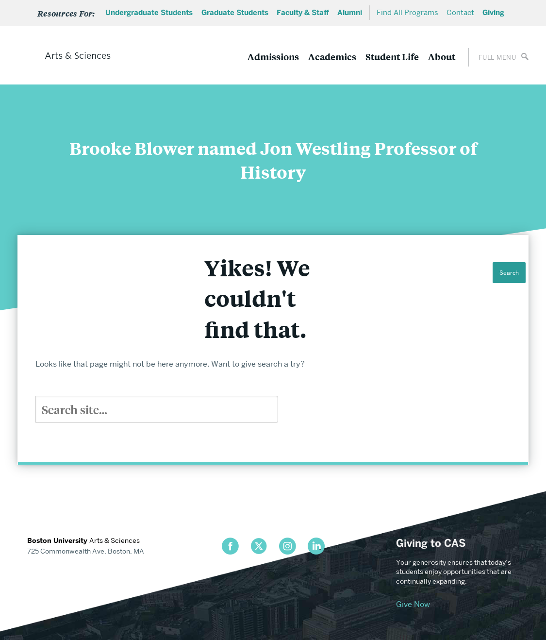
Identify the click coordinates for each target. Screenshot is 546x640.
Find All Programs (407, 12)
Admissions (273, 57)
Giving (493, 12)
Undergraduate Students (149, 12)
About (441, 57)
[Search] (156, 409)
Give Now (413, 604)
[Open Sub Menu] (69, 13)
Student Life (392, 57)
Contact (460, 12)
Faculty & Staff (303, 12)
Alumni (349, 12)
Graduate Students (234, 12)
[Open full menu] (498, 57)
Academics (332, 57)
